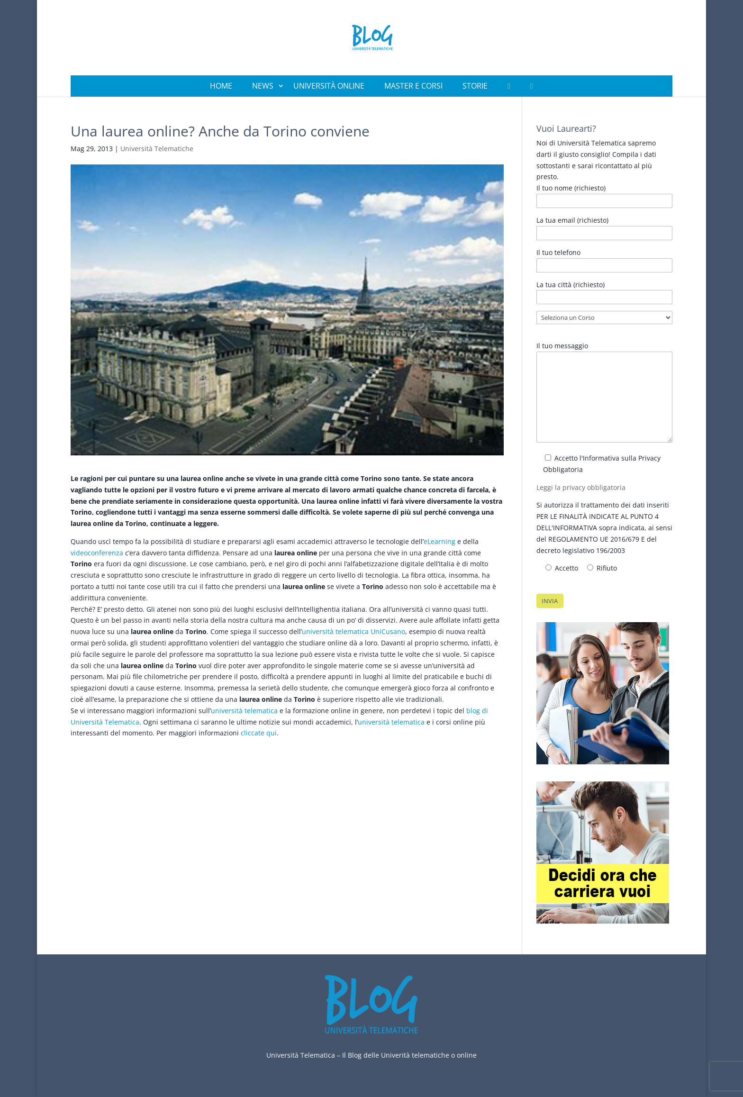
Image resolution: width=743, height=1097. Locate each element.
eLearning (439, 541)
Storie (475, 86)
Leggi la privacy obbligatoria (580, 487)
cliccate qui (259, 732)
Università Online (328, 86)
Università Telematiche (156, 148)
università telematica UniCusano (353, 631)
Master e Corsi (413, 86)
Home (221, 86)
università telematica (244, 710)
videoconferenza (97, 552)
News (262, 86)
